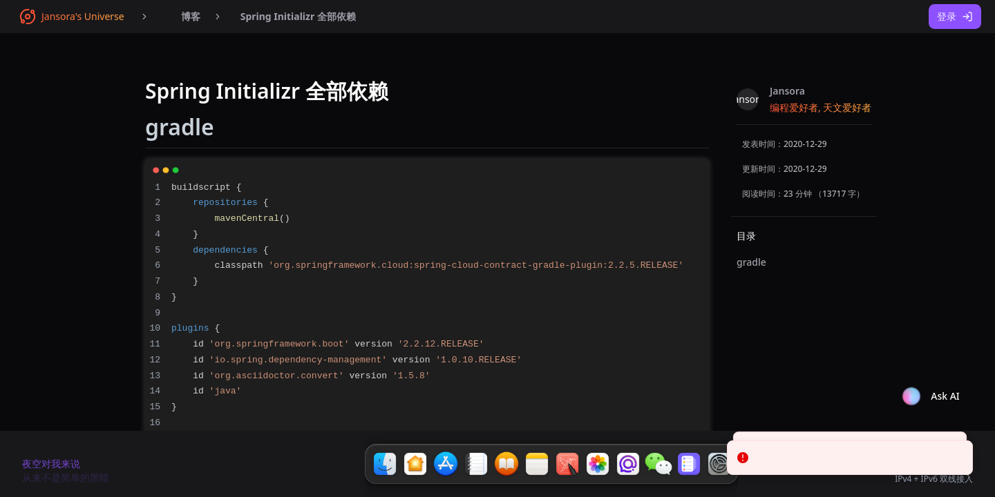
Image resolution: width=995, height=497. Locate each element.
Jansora (787, 90)
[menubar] (181, 16)
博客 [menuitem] (181, 16)
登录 (955, 16)
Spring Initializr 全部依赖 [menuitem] (298, 16)
